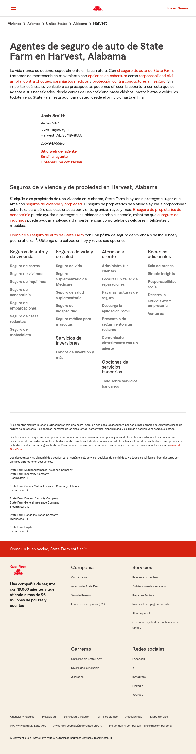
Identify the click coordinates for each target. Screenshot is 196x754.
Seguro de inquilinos (28, 282)
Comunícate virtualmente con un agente (120, 343)
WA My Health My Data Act (28, 725)
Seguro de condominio (20, 292)
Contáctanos (79, 577)
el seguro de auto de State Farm (145, 70)
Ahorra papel (141, 613)
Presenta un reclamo (145, 577)
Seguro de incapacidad (66, 308)
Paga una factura (143, 595)
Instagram (139, 676)
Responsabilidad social (162, 284)
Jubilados (77, 676)
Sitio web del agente (59, 151)
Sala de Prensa (81, 595)
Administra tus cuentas (115, 268)
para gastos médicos (71, 81)
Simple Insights (161, 274)
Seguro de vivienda (26, 274)
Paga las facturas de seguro (120, 295)
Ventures (156, 314)
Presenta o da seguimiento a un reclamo (117, 324)
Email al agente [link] (54, 157)
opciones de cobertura (107, 76)
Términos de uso (107, 716)
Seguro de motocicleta (20, 332)
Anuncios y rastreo (22, 716)
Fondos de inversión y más (75, 355)
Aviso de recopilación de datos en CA (77, 725)
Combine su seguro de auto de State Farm (47, 235)
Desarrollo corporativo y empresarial (159, 300)
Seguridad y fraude (76, 716)
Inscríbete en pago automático (152, 604)
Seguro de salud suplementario (70, 295)
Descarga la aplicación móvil (116, 308)
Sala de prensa (161, 266)
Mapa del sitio (159, 716)
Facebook (138, 658)
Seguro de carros (25, 266)
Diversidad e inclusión (85, 667)
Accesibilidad (133, 716)
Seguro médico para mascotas (73, 321)
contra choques (37, 81)
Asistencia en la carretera (149, 586)
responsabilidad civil (156, 76)
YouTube (137, 694)
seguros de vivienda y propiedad (54, 204)
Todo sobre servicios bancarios (119, 384)
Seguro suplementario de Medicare (71, 279)
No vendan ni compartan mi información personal (140, 725)
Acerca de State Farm (85, 586)
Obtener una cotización (61, 162)
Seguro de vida (69, 266)
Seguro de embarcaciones (23, 305)
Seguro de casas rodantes (24, 319)
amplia (15, 81)
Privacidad (49, 716)
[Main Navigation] (13, 7)
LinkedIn (137, 685)
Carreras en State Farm (86, 658)
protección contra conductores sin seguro (129, 81)
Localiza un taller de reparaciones (120, 282)
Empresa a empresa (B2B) (88, 604)
